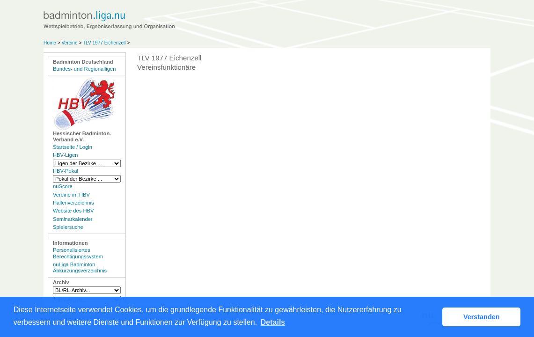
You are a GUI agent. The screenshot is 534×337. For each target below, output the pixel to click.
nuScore (63, 186)
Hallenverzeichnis (73, 202)
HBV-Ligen (65, 155)
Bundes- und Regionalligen (84, 69)
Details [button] (273, 322)
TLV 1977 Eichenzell (104, 42)
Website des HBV (73, 210)
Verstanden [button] (481, 317)
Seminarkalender (73, 219)
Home (50, 42)
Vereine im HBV (71, 195)
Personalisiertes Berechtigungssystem (78, 253)
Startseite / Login (72, 147)
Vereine (69, 42)
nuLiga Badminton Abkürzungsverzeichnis (80, 267)
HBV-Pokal (65, 171)
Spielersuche (68, 227)
